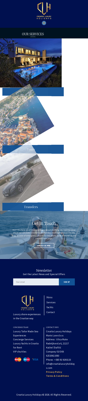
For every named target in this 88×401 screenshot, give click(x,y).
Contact (50, 312)
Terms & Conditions (57, 375)
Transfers (31, 207)
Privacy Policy (54, 372)
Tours (31, 149)
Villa (31, 92)
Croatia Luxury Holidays (29, 394)
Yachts (49, 307)
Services (50, 302)
